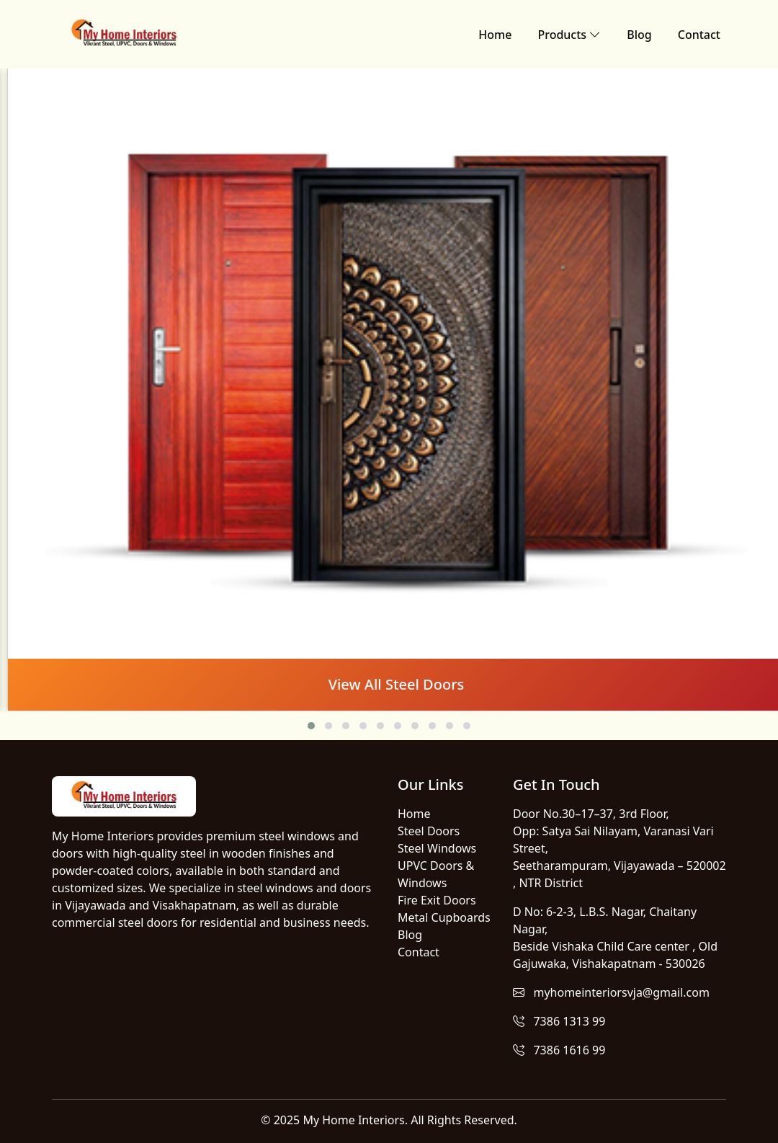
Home (494, 35)
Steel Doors (429, 831)
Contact (699, 35)
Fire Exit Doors (437, 900)
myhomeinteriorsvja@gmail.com (611, 992)
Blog (639, 35)
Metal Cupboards (444, 917)
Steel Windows (437, 848)
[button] (311, 726)
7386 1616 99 (559, 1050)
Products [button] (569, 35)
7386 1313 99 (559, 1021)
